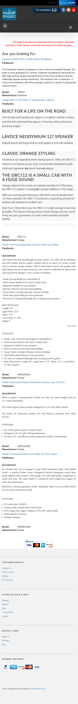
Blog (4, 645)
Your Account (7, 580)
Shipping (5, 600)
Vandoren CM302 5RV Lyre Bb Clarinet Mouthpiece (27, 59)
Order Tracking (8, 572)
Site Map (5, 641)
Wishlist (5, 576)
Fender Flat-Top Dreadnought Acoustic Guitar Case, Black (30, 244)
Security (5, 616)
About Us (5, 637)
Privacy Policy (7, 612)
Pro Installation (47, 10)
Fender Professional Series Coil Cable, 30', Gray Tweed (29, 454)
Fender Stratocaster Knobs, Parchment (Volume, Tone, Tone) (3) (33, 382)
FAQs (4, 608)
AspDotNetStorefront (38, 689)
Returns (5, 604)
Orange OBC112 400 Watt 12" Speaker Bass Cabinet (28, 100)
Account (53, 3)
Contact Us (6, 568)
